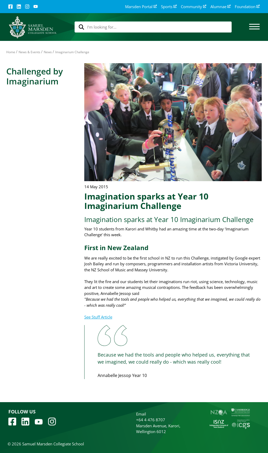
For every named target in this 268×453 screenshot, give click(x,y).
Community (193, 7)
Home (10, 52)
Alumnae (220, 7)
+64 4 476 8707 (150, 419)
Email (141, 414)
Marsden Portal (141, 7)
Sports (169, 7)
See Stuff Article (98, 317)
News (48, 52)
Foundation (247, 7)
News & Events (29, 52)
